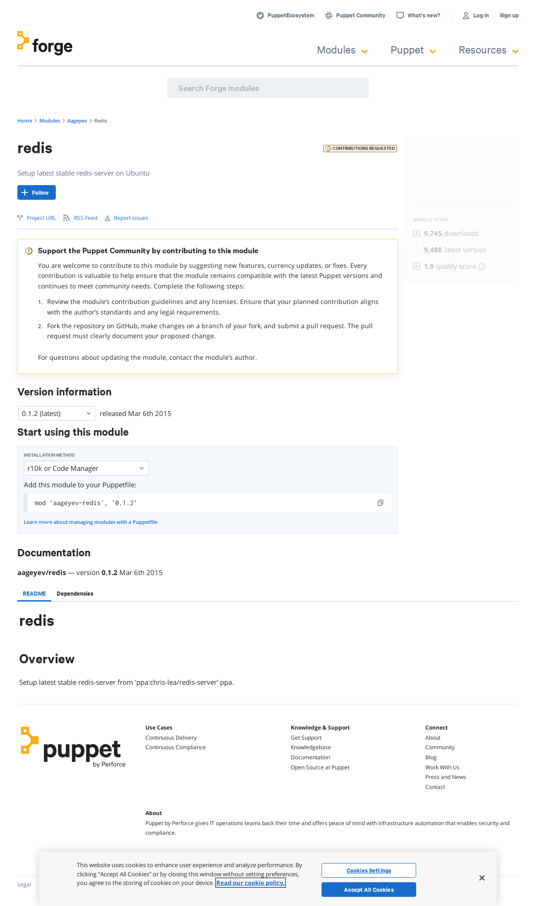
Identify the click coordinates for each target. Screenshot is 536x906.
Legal (24, 884)
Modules (342, 49)
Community (440, 747)
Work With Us (442, 767)
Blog (431, 757)
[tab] (34, 593)
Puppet (413, 49)
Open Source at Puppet (320, 767)
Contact (435, 787)
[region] (268, 879)
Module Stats (430, 219)
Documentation (310, 757)
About (432, 737)
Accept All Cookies (369, 889)
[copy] (381, 502)
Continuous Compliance (175, 747)
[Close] (482, 878)
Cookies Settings (369, 870)
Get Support (306, 737)
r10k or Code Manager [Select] (86, 468)
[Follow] (36, 192)
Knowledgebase (311, 747)
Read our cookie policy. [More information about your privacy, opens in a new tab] (250, 883)
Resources (489, 49)
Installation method (49, 455)
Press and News (445, 777)
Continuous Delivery (171, 737)
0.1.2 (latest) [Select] (57, 413)
